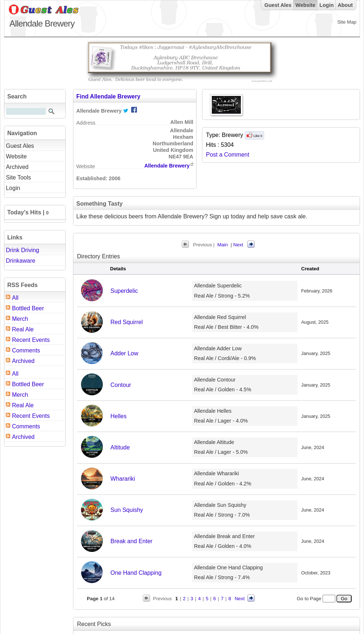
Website (305, 5)
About (345, 5)
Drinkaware (20, 261)
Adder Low (124, 353)
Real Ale (23, 329)
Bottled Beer (28, 308)
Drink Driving (22, 250)
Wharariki (122, 479)
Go (343, 598)
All (15, 298)
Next (238, 244)
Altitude (120, 447)
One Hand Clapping (136, 573)
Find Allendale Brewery (108, 96)
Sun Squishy (126, 510)
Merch (20, 319)
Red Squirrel (126, 322)
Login (326, 5)
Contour (120, 385)
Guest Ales (278, 5)
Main (222, 244)
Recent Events (31, 340)
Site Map (346, 22)
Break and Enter (131, 541)
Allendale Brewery (167, 166)
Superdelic (124, 291)
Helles (118, 416)
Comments (26, 350)
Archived (23, 361)
